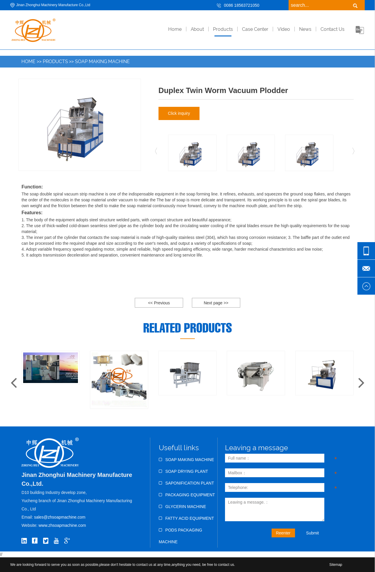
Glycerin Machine (182, 506)
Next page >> (216, 303)
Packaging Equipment (187, 494)
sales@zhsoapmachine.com (59, 517)
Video (283, 29)
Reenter (283, 533)
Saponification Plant (186, 483)
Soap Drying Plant (183, 471)
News (305, 29)
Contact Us (333, 29)
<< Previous (159, 303)
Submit (312, 533)
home (175, 29)
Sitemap (335, 565)
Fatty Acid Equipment (186, 518)
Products (223, 29)
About (197, 29)
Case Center (255, 29)
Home (28, 61)
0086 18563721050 (241, 5)
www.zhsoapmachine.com (63, 525)
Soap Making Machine (102, 61)
